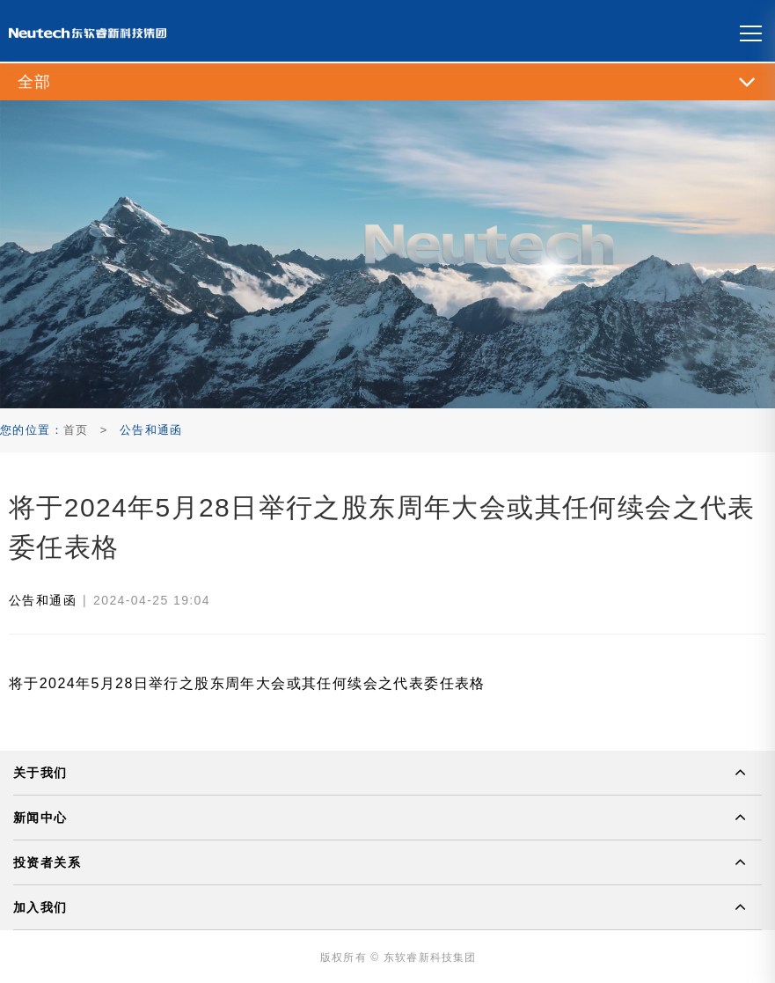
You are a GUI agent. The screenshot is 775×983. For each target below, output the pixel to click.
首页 (76, 429)
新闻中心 (40, 818)
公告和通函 (43, 600)
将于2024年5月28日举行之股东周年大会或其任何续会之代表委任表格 (247, 683)
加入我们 (40, 907)
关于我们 (40, 773)
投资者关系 (47, 862)
